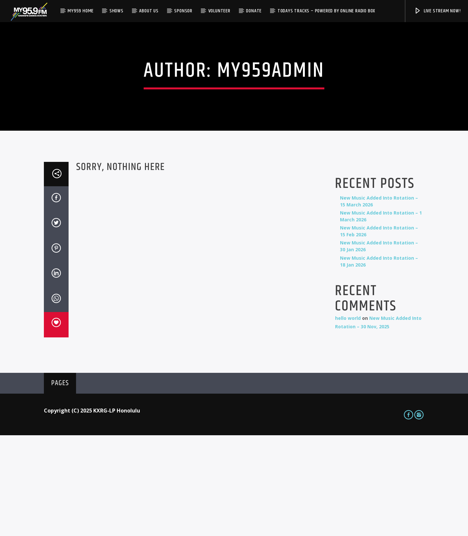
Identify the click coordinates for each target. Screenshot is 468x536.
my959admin (270, 121)
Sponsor (183, 11)
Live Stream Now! (437, 11)
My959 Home (81, 11)
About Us (148, 11)
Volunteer (219, 11)
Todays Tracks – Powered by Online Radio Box (326, 11)
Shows (117, 11)
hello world (348, 419)
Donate (254, 11)
